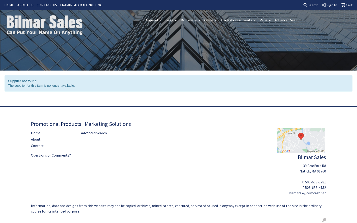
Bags (169, 20)
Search (310, 5)
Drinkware (189, 20)
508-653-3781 (315, 182)
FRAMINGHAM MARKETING (81, 5)
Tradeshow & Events (236, 20)
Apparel (152, 20)
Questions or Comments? (51, 155)
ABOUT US (25, 5)
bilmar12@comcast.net (307, 193)
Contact (37, 145)
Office (208, 20)
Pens (263, 20)
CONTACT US (47, 5)
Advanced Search (288, 20)
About (36, 139)
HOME (9, 5)
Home (36, 133)
